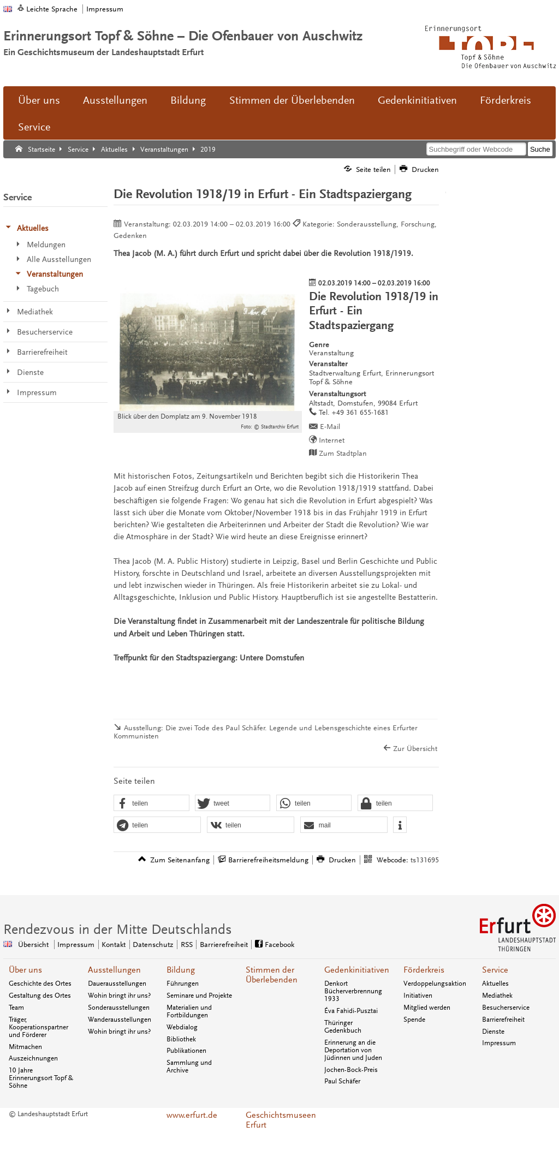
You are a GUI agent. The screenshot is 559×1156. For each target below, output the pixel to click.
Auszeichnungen (33, 1058)
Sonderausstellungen (119, 1007)
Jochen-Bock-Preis (351, 1070)
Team (16, 1007)
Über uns (39, 100)
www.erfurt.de (191, 1115)
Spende (414, 1019)
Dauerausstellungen (117, 983)
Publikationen (186, 1050)
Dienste (493, 1031)
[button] (151, 803)
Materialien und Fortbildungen (189, 1011)
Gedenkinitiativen (417, 100)
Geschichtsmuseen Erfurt (279, 1120)
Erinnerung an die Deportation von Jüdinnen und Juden (353, 1050)
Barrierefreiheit (503, 1019)
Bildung (188, 100)
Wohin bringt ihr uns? (119, 995)
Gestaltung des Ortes (40, 995)
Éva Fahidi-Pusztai (351, 1011)
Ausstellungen (115, 100)
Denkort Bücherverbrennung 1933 (353, 991)
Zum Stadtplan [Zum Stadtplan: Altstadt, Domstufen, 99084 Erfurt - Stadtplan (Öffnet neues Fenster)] (343, 453)
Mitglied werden (426, 1007)
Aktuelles (495, 983)
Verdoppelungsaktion (434, 983)
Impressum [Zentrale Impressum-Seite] (75, 944)
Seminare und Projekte (199, 995)
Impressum (104, 9)
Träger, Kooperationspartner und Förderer (38, 1027)
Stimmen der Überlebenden (292, 100)
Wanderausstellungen (119, 1019)
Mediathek (497, 995)
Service (34, 127)
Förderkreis (505, 100)
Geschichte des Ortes (40, 983)
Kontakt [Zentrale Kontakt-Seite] (114, 944)
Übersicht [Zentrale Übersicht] (33, 944)
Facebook (279, 944)
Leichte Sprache (52, 9)
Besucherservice (506, 1007)
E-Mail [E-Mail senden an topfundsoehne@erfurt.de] (330, 426)
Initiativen (417, 995)
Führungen (182, 983)
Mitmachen (25, 1047)
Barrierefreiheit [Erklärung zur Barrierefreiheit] (224, 944)
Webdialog (182, 1027)
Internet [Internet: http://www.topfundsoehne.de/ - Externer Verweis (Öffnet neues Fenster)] (331, 440)
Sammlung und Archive (189, 1066)
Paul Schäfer (342, 1081)
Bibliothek (181, 1039)
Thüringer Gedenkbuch (342, 1026)
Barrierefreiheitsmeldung (268, 860)
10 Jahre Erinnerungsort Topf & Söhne (41, 1077)
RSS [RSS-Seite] (187, 944)
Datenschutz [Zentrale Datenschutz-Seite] (153, 944)
